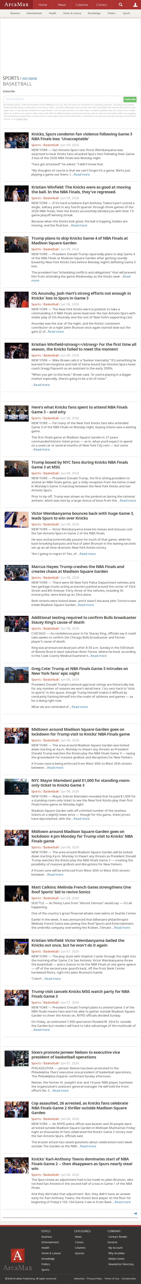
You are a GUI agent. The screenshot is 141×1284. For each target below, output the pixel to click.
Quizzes (79, 1253)
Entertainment (34, 13)
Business (15, 13)
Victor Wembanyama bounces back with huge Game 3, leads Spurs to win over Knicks (82, 515)
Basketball (51, 145)
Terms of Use (111, 1278)
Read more (82, 174)
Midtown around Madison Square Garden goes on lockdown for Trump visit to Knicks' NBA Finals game (80, 731)
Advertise (79, 1278)
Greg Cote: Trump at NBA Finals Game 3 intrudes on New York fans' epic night (79, 671)
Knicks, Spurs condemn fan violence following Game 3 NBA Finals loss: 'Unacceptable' (81, 136)
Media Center (116, 1258)
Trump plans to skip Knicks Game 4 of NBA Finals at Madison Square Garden (79, 240)
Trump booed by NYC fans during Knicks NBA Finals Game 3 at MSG (79, 464)
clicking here (22, 119)
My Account (115, 1247)
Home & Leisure (72, 13)
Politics (111, 13)
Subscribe (129, 99)
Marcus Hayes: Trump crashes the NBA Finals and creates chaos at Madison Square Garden (77, 569)
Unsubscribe (129, 1278)
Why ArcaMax (116, 1253)
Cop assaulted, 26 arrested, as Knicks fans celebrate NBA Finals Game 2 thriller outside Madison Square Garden (79, 1107)
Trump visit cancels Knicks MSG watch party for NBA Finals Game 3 (80, 994)
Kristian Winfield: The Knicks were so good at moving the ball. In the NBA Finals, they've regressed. (81, 189)
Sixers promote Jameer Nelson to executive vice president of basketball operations (75, 1054)
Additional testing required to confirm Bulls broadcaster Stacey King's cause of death (83, 620)
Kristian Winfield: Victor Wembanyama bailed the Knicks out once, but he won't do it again (77, 942)
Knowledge (94, 13)
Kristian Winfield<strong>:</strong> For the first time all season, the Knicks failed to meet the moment (83, 346)
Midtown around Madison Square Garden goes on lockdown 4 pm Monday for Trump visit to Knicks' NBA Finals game (82, 836)
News (78, 1236)
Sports (126, 13)
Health (52, 13)
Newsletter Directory (121, 1264)
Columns (80, 1247)
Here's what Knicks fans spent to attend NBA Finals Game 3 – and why (79, 409)
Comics (79, 1242)
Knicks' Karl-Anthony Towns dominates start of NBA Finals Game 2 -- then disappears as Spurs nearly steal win (81, 1163)
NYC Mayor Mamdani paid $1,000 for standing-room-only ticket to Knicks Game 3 (80, 782)
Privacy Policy (94, 1278)
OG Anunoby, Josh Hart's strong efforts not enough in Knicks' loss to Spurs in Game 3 (81, 295)
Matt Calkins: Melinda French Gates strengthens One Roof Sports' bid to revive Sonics (81, 889)
